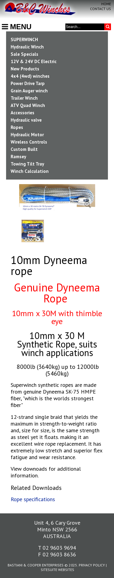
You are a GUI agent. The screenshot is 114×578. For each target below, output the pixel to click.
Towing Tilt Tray (27, 164)
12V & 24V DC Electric (34, 61)
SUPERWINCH (24, 39)
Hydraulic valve (26, 120)
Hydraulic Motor (27, 134)
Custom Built (24, 149)
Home (106, 4)
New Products (25, 69)
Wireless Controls (29, 142)
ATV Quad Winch (28, 105)
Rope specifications (33, 499)
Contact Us (100, 8)
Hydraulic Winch (27, 47)
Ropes (17, 127)
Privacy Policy (92, 565)
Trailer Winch (24, 98)
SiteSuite (49, 569)
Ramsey (18, 156)
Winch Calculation (30, 171)
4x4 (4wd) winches (30, 76)
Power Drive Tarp (28, 83)
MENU (17, 27)
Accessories (22, 113)
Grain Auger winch (29, 91)
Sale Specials (24, 54)
